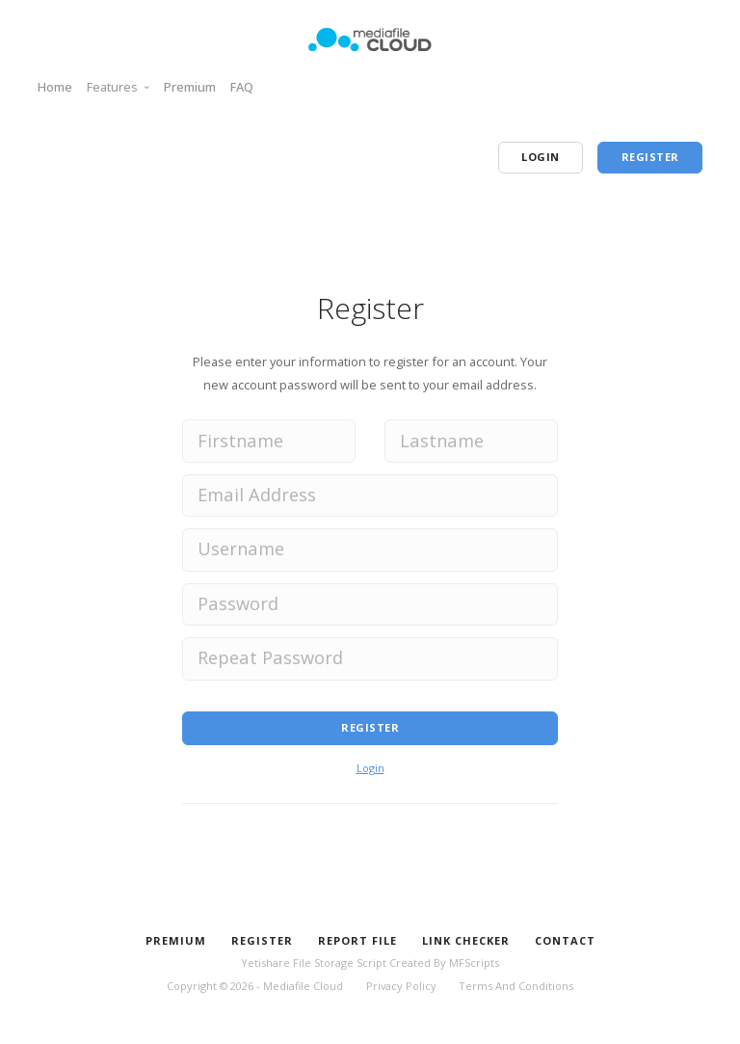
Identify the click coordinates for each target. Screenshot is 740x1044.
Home (55, 86)
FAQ (241, 86)
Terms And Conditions (516, 985)
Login (370, 768)
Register (370, 727)
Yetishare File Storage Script (313, 962)
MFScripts (474, 962)
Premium (190, 86)
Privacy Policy (401, 985)
